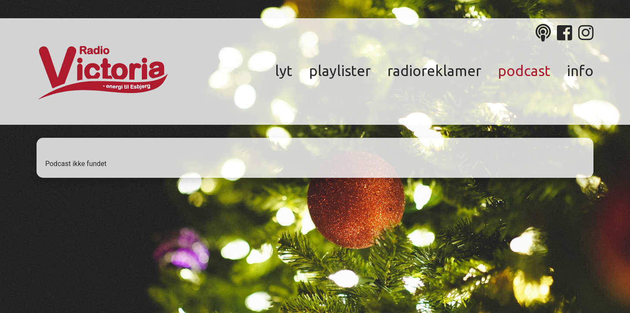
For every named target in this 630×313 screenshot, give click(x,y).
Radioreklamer (434, 71)
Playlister (340, 71)
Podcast (524, 71)
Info (580, 71)
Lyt (283, 71)
